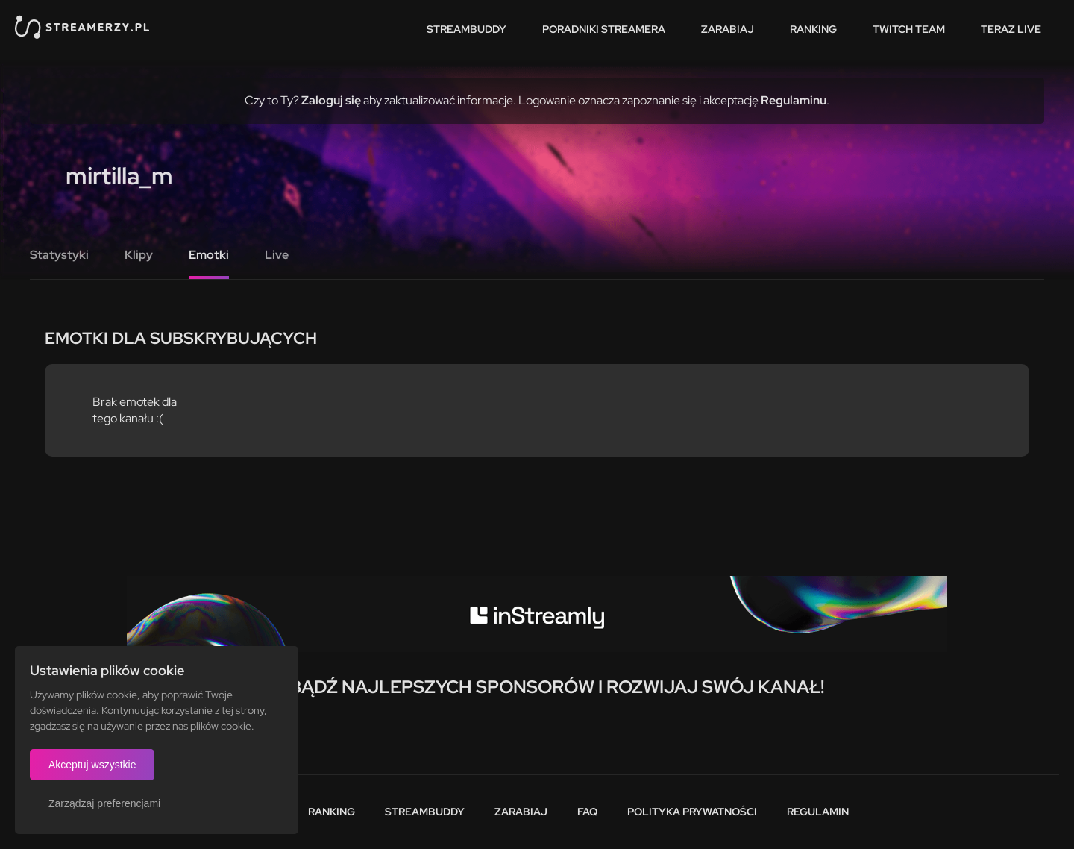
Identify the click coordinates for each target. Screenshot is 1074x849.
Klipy (139, 255)
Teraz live (1011, 29)
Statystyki (59, 255)
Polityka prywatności (692, 811)
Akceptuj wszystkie (92, 765)
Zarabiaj (727, 29)
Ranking (813, 29)
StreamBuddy (466, 29)
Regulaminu (793, 100)
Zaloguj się (331, 100)
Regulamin (818, 811)
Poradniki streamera (603, 29)
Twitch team (909, 29)
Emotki (209, 255)
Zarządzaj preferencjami (104, 803)
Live (277, 255)
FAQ (587, 811)
